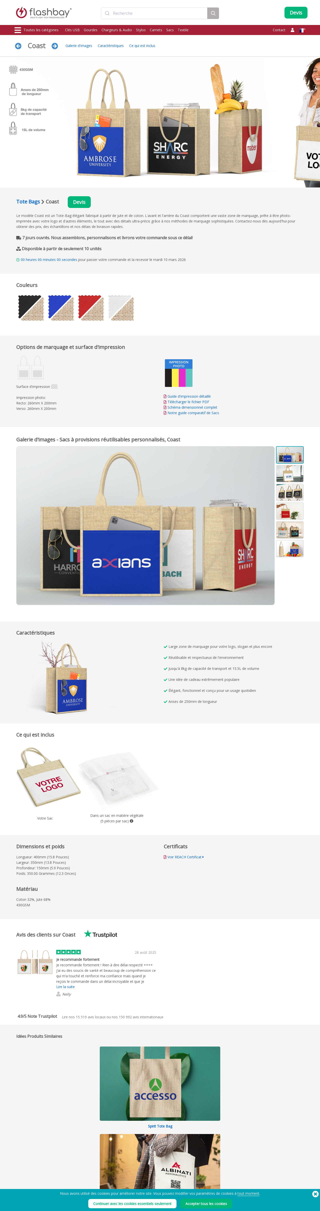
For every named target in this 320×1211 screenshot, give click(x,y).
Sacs (170, 29)
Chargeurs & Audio (117, 29)
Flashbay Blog (263, 1173)
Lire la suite (65, 986)
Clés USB (72, 29)
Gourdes (91, 29)
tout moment (248, 1193)
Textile (183, 29)
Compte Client (143, 1178)
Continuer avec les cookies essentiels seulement (132, 1203)
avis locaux (91, 1017)
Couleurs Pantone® (88, 1178)
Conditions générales (207, 1173)
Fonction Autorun (86, 1184)
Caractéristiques (111, 45)
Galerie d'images (79, 45)
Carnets (156, 29)
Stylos (141, 29)
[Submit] (107, 13)
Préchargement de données (94, 1173)
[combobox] (154, 13)
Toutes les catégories (36, 30)
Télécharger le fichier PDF (186, 401)
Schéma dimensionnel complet (192, 407)
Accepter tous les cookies (206, 1203)
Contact (279, 29)
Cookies (198, 1178)
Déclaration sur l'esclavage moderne (218, 1184)
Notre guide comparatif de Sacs (193, 412)
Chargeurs (22, 1184)
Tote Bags (28, 201)
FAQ (136, 1184)
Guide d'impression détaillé (189, 396)
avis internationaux (141, 1017)
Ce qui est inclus (142, 45)
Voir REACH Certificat (185, 857)
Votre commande (145, 1173)
